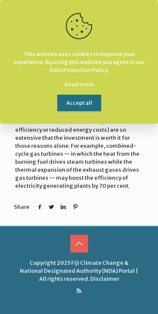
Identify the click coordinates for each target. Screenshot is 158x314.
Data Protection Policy (78, 70)
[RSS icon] (79, 291)
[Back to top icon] (79, 244)
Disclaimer (104, 278)
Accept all (79, 102)
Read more (79, 84)
